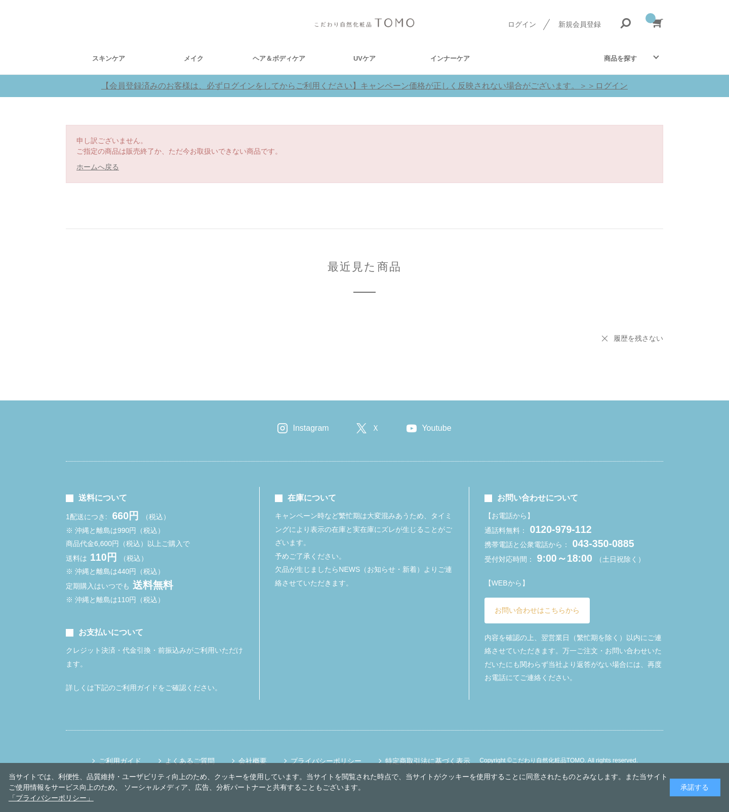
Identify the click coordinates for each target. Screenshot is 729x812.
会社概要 (252, 761)
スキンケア (108, 58)
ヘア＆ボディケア (279, 58)
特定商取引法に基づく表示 (427, 761)
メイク (194, 58)
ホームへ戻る (97, 167)
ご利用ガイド (120, 761)
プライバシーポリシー (326, 761)
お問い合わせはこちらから (537, 610)
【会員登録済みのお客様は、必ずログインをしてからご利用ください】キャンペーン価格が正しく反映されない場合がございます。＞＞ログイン (364, 85)
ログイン (522, 24)
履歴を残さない (638, 338)
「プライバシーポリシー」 (51, 798)
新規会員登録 (579, 24)
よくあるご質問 (190, 761)
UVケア (364, 58)
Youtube (436, 428)
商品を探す (620, 58)
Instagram (311, 428)
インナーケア (450, 58)
